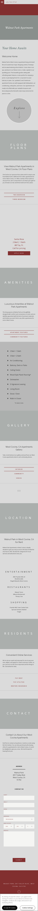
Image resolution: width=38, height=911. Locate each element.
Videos (19, 478)
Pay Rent (19, 678)
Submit (19, 860)
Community (19, 474)
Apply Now (19, 253)
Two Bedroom (19, 195)
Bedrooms (6, 816)
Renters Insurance (19, 686)
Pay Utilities (18, 682)
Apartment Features (19, 332)
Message (6, 830)
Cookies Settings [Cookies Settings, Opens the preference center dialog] (27, 908)
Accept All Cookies (10, 908)
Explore (19, 108)
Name (5, 795)
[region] (19, 902)
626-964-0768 (11, 2)
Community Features (19, 337)
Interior (19, 469)
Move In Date (7, 823)
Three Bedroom (18, 199)
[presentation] (14, 851)
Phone (5, 809)
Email (5, 802)
